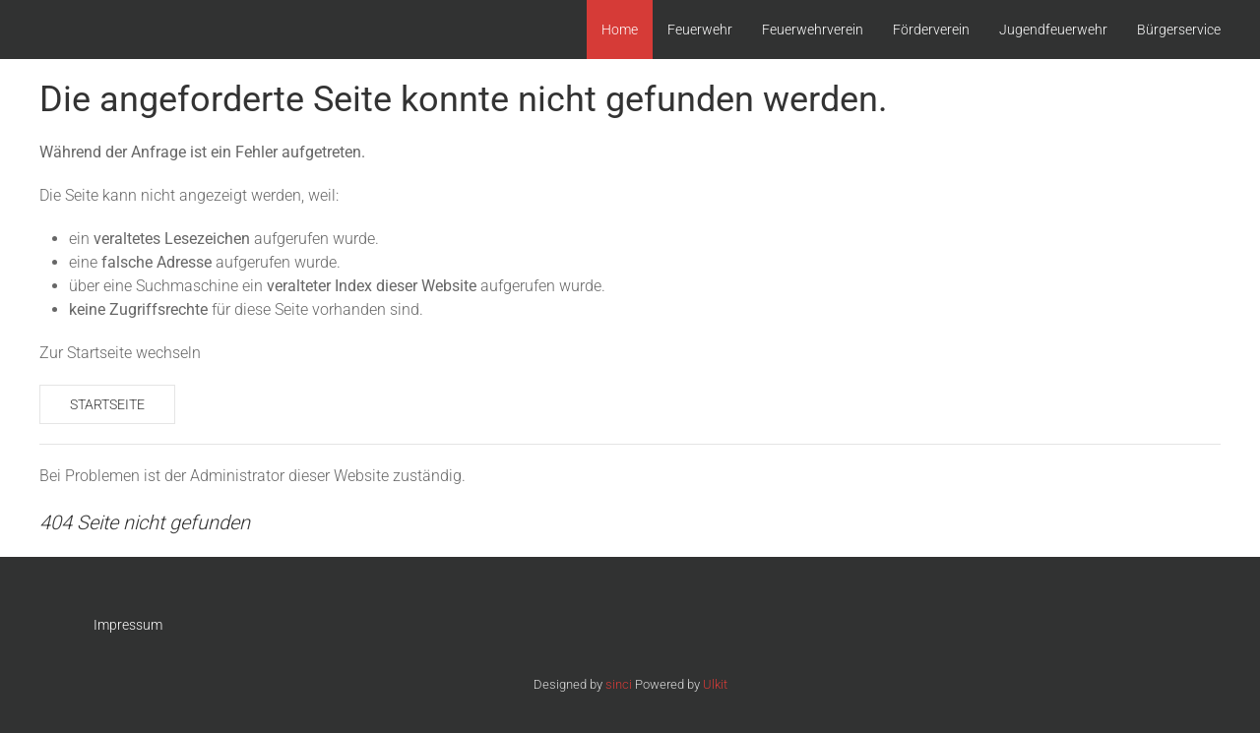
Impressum (128, 625)
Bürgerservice (1179, 29)
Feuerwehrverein (812, 29)
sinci (618, 684)
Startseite (107, 404)
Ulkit (715, 684)
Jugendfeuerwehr (1053, 29)
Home (619, 29)
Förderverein (931, 29)
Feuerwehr (699, 29)
